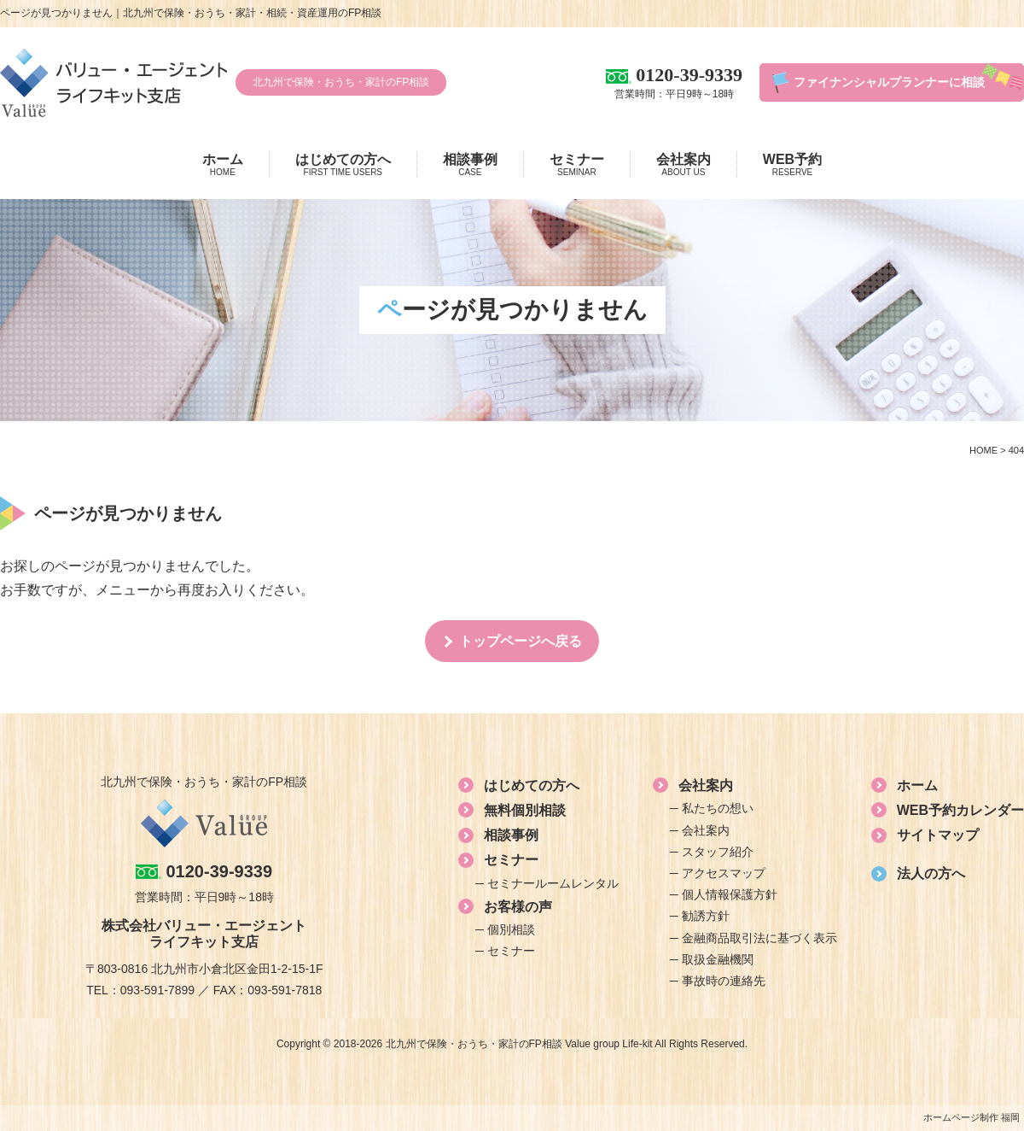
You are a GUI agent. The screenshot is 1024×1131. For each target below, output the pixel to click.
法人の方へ (931, 873)
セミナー (577, 165)
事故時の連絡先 (723, 980)
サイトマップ (938, 835)
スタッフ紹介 (717, 852)
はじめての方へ (343, 165)
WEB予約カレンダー (960, 810)
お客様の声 (518, 907)
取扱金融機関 (717, 959)
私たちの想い (717, 808)
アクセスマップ (723, 873)
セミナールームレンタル (553, 883)
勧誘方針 (706, 916)
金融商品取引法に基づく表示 (759, 938)
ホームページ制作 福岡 (971, 1117)
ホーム (222, 165)
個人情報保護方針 (729, 894)
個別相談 (511, 929)
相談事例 (470, 165)
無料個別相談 (525, 810)
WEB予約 (792, 165)
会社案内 (683, 165)
